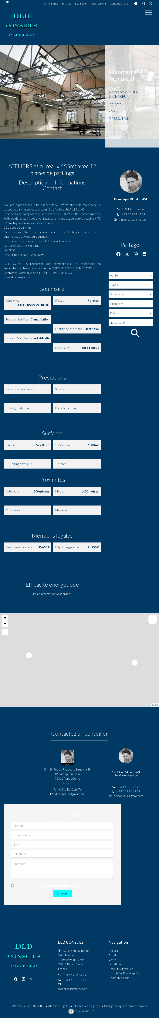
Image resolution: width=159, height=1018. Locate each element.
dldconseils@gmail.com (133, 219)
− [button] (5, 624)
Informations (70, 182)
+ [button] (5, 618)
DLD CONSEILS (71, 942)
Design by (84, 1011)
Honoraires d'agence (86, 1006)
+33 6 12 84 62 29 (133, 214)
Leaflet (155, 705)
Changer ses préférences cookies (125, 1006)
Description (33, 182)
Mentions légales (59, 1006)
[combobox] (131, 275)
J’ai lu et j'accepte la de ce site (54, 885)
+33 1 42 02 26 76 (133, 209)
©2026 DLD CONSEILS (28, 1006)
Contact (52, 187)
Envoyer (62, 893)
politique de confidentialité (61, 885)
